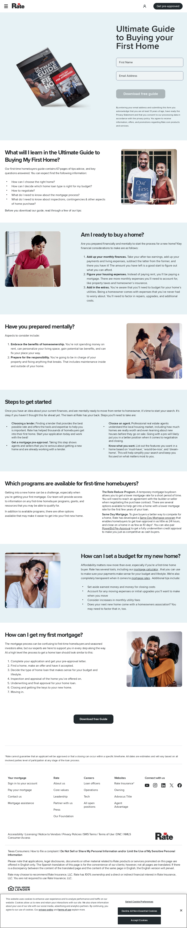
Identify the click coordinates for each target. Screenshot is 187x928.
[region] (93, 911)
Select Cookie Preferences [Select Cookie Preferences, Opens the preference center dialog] (139, 901)
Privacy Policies (71, 834)
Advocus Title (123, 796)
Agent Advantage (121, 805)
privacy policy (46, 909)
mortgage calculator (146, 569)
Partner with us (63, 803)
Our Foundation (64, 816)
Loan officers (92, 783)
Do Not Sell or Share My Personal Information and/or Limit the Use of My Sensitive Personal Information (91, 853)
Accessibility (15, 834)
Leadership (61, 796)
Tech (87, 796)
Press (57, 810)
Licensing (31, 834)
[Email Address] (149, 75)
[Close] (181, 910)
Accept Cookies (139, 920)
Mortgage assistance (21, 803)
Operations (91, 790)
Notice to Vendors (50, 834)
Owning (119, 790)
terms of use (64, 909)
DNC (119, 834)
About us (59, 783)
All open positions (89, 805)
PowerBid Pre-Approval (116, 528)
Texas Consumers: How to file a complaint (33, 851)
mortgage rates (140, 578)
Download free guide (140, 94)
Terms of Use (106, 834)
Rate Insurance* (124, 783)
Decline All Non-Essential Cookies (139, 911)
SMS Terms (89, 834)
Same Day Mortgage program (157, 518)
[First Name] (149, 62)
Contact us (15, 796)
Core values (61, 790)
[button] (5, 6)
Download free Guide (93, 719)
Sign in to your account (22, 783)
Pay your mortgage (20, 790)
